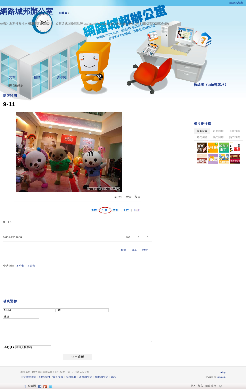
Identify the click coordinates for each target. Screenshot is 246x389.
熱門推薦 (234, 137)
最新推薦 (234, 131)
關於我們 (44, 377)
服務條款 (71, 377)
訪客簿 (61, 77)
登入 (193, 385)
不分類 (20, 265)
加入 (200, 385)
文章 (12, 77)
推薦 (123, 250)
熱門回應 (218, 137)
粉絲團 (32, 385)
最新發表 (202, 131)
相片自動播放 (15, 85)
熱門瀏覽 (202, 137)
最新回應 (218, 131)
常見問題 (57, 377)
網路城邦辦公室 (26, 11)
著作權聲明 (85, 377)
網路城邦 (210, 385)
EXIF (145, 250)
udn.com (221, 377)
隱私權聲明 (101, 377)
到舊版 (63, 13)
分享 (134, 250)
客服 (113, 377)
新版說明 (10, 96)
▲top (223, 372)
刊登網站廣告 (28, 377)
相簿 (37, 77)
